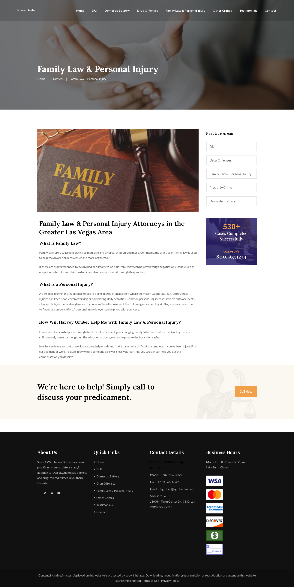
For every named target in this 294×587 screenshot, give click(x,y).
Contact (270, 10)
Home (80, 10)
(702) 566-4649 (168, 482)
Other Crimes (222, 10)
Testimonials (248, 10)
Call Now (245, 391)
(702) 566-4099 (171, 475)
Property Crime (220, 187)
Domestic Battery (117, 10)
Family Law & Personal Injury (185, 10)
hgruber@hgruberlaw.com (177, 489)
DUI (94, 10)
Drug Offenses (147, 10)
